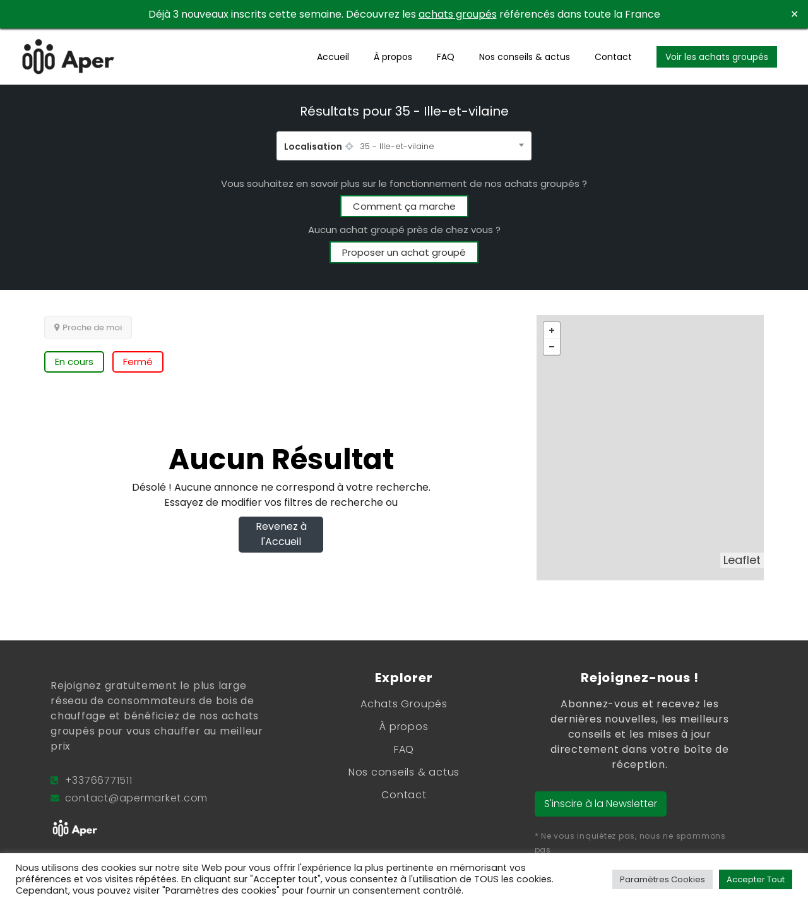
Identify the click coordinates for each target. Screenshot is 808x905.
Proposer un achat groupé (404, 252)
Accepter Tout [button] (756, 879)
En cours (74, 361)
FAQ (445, 57)
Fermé (138, 361)
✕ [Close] (794, 14)
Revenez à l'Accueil (281, 534)
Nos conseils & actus (524, 57)
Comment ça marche (404, 206)
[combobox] (404, 145)
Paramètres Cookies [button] (662, 879)
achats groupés (458, 14)
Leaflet (742, 560)
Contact (613, 57)
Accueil (333, 57)
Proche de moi (88, 327)
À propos (393, 57)
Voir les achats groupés (716, 57)
